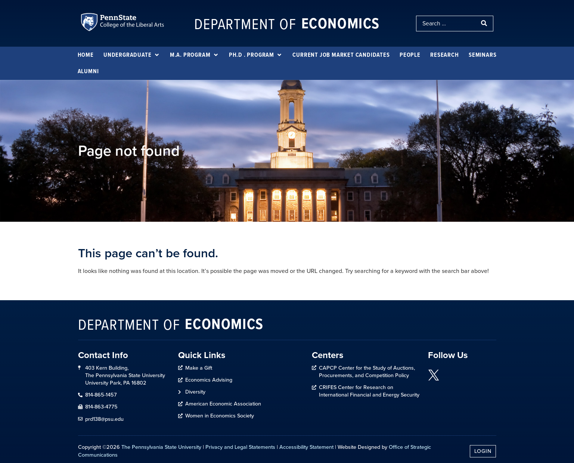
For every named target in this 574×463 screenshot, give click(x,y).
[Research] (444, 55)
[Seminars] (482, 55)
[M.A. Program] (195, 55)
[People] (410, 55)
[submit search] (485, 23)
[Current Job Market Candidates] (341, 55)
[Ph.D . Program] (256, 55)
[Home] (85, 55)
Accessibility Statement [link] (306, 447)
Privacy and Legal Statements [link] (240, 447)
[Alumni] (88, 71)
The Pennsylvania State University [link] (161, 447)
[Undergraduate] (131, 55)
